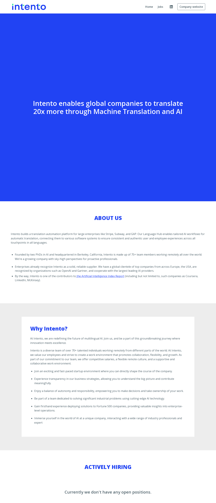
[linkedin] (171, 6)
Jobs (160, 7)
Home (149, 7)
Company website (191, 7)
